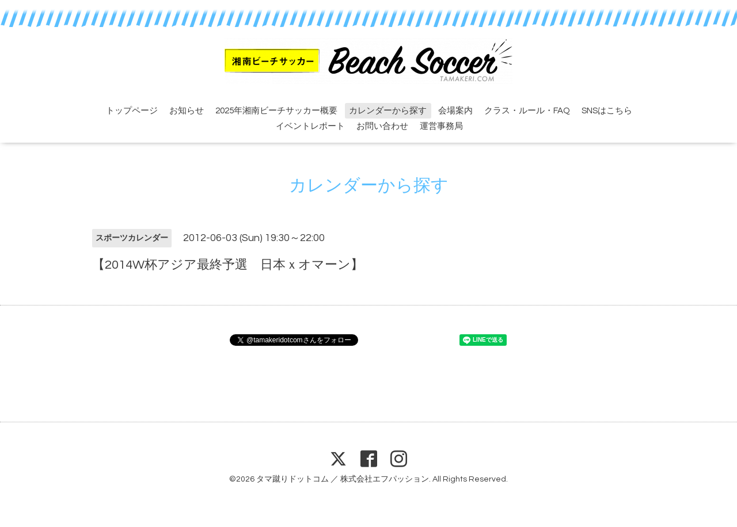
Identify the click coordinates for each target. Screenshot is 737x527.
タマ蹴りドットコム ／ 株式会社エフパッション (342, 479)
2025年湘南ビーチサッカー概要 (276, 110)
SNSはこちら (607, 110)
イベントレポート (310, 126)
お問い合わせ (382, 126)
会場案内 (455, 110)
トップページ (132, 110)
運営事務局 (441, 126)
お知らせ (186, 110)
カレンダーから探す (388, 110)
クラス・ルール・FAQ (527, 110)
